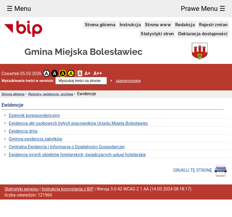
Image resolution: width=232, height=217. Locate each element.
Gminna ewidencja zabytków (35, 139)
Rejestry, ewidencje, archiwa (50, 94)
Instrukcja (130, 24)
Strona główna (100, 24)
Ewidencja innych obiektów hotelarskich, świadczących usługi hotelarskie (77, 154)
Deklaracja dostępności (203, 33)
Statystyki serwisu (22, 189)
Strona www (158, 24)
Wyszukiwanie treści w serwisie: (28, 81)
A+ (87, 73)
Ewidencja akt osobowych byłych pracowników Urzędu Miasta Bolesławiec (78, 123)
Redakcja (185, 24)
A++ (97, 73)
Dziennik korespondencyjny (34, 115)
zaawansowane (128, 81)
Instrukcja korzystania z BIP (67, 189)
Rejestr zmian (213, 24)
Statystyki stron (157, 33)
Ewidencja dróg (23, 131)
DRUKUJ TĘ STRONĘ (200, 170)
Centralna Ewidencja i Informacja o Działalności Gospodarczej (67, 146)
